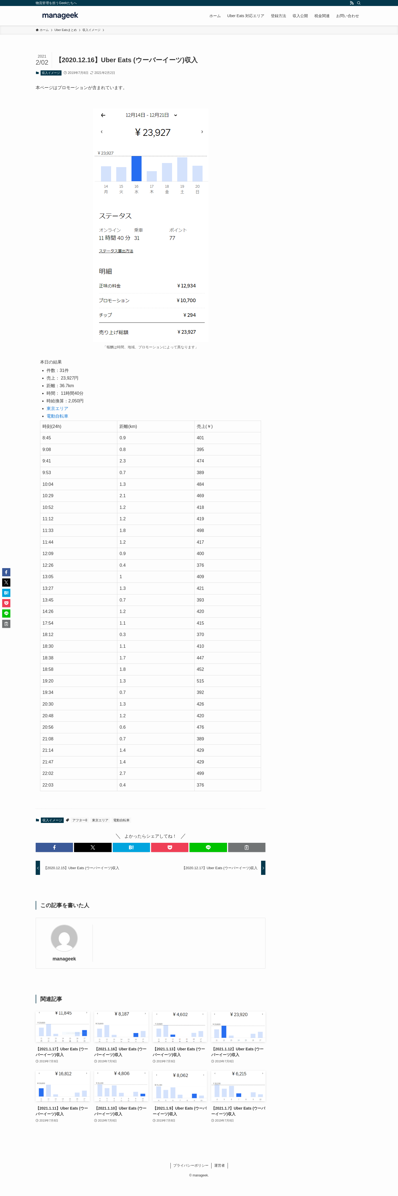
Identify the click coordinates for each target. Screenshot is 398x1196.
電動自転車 (57, 416)
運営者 (219, 1165)
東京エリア (57, 408)
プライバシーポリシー (191, 1165)
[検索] (358, 3)
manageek (64, 959)
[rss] (351, 3)
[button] (54, 847)
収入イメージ (51, 72)
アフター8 (79, 820)
